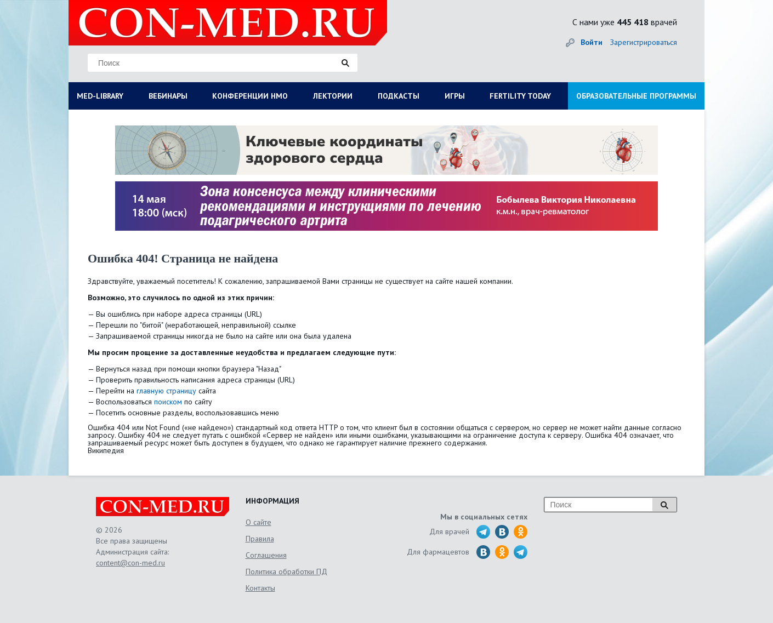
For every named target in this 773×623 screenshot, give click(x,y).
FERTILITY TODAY (520, 96)
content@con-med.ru (130, 563)
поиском (168, 402)
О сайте (258, 522)
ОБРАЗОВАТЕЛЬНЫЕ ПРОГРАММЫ (636, 96)
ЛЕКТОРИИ (333, 96)
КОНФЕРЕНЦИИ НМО (250, 96)
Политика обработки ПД (286, 571)
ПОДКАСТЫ (398, 96)
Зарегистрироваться (643, 42)
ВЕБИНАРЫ (168, 96)
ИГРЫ (455, 96)
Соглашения (266, 555)
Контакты (260, 588)
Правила (260, 539)
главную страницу (166, 391)
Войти (592, 42)
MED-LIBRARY (100, 96)
